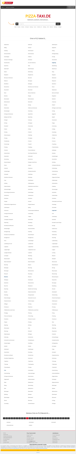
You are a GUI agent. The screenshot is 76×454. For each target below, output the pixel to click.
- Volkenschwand (31, 379)
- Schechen (54, 334)
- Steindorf (54, 352)
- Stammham (6, 352)
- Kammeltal (30, 219)
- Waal (5, 382)
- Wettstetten (54, 391)
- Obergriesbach (31, 294)
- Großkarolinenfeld (32, 171)
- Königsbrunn (30, 237)
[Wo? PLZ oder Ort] (37, 24)
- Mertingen (6, 270)
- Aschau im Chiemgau (8, 59)
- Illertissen (6, 210)
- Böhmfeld (30, 101)
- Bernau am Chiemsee (8, 77)
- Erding (29, 129)
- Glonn (5, 165)
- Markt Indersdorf (7, 261)
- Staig (53, 349)
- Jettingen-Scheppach (8, 219)
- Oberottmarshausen (56, 297)
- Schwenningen (7, 343)
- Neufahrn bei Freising (32, 288)
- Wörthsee (30, 400)
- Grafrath (6, 168)
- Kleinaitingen (7, 228)
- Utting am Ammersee (8, 376)
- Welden (53, 388)
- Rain (53, 322)
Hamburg (44, 26)
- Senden (29, 346)
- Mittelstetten (31, 270)
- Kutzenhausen (31, 234)
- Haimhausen (30, 180)
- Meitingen (6, 267)
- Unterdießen (30, 370)
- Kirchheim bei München (9, 225)
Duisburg (31, 26)
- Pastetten (30, 307)
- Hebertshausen (7, 186)
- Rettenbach (6, 328)
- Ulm (5, 370)
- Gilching (53, 162)
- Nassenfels (54, 279)
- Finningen (30, 138)
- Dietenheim (6, 107)
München (51, 26)
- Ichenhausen (6, 207)
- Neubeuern (30, 285)
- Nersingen (54, 282)
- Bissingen (30, 80)
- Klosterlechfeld (31, 228)
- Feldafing (30, 135)
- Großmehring (55, 171)
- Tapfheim (6, 361)
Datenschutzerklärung (7, 436)
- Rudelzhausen (7, 334)
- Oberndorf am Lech (32, 297)
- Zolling (53, 400)
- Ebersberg (30, 111)
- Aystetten (6, 65)
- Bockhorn (54, 83)
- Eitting (5, 123)
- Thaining (6, 364)
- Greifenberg (54, 168)
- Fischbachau (6, 141)
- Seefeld (5, 346)
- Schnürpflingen (55, 337)
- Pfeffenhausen (55, 310)
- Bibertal (6, 80)
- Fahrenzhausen (7, 135)
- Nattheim (6, 282)
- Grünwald (6, 174)
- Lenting (53, 252)
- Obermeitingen (7, 297)
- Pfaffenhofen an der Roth (33, 310)
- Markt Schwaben (31, 261)
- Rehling (29, 325)
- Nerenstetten (31, 282)
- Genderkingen (55, 156)
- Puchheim (6, 319)
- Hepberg (54, 186)
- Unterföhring (54, 370)
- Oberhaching (54, 294)
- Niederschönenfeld (32, 291)
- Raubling (6, 325)
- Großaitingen (7, 171)
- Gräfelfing (30, 174)
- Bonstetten (6, 86)
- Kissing (53, 225)
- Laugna (53, 249)
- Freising (5, 147)
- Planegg (6, 313)
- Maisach (53, 255)
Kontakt (5, 440)
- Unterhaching (7, 373)
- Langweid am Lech (31, 249)
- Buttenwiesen (31, 98)
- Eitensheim (54, 120)
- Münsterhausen (55, 276)
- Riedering (54, 328)
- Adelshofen (6, 44)
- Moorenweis (54, 270)
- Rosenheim (54, 331)
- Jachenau (8, 422)
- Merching (30, 267)
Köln (48, 26)
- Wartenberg (30, 385)
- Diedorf (53, 104)
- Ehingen (6, 120)
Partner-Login (6, 442)
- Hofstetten (6, 195)
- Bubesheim (54, 89)
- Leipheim (30, 252)
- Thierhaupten (31, 364)
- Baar (29, 65)
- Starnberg (30, 352)
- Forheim (30, 141)
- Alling (53, 50)
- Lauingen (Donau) (7, 252)
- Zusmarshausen (31, 403)
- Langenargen (54, 243)
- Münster (30, 276)
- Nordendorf (54, 291)
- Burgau (29, 95)
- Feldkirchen (54, 135)
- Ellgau (53, 123)
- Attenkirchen (7, 62)
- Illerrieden (54, 207)
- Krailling (30, 231)
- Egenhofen (30, 114)
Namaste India (54, 441)
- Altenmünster (31, 53)
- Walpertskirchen (55, 382)
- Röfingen (30, 334)
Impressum (5, 434)
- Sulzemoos (30, 358)
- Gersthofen (54, 159)
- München (6, 276)
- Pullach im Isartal (31, 319)
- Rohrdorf (30, 331)
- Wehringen (54, 385)
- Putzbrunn (54, 319)
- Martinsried (54, 261)
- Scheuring (6, 337)
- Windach (30, 394)
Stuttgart (59, 26)
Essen (35, 26)
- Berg (53, 71)
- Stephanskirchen (55, 355)
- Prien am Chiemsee (8, 316)
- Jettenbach (31, 422)
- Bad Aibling (54, 65)
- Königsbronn (7, 237)
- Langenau (6, 246)
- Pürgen (5, 322)
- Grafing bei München (56, 165)
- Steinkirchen (30, 355)
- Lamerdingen (31, 240)
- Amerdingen (6, 56)
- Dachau (5, 104)
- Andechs (30, 56)
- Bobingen (30, 83)
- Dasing (29, 104)
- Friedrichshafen (55, 147)
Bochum (19, 26)
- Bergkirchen (30, 74)
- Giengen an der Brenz (32, 162)
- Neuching (6, 288)
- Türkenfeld (54, 367)
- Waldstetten (30, 382)
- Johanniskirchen (9, 425)
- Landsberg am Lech (8, 243)
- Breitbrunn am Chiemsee (33, 86)
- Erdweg (53, 129)
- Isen (53, 213)
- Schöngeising (54, 343)
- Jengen (29, 216)
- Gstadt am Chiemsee (8, 177)
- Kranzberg (54, 231)
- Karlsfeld (54, 219)
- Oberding (6, 294)
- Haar (5, 180)
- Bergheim (6, 74)
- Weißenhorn (30, 388)
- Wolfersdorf (30, 397)
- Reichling (54, 325)
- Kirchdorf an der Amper (56, 222)
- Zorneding (6, 403)
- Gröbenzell (54, 174)
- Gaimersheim (7, 153)
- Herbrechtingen (7, 189)
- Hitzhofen (54, 192)
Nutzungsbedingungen (7, 437)
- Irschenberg (30, 213)
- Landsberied (30, 243)
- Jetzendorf (53, 422)
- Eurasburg (54, 132)
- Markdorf (54, 258)
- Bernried (30, 77)
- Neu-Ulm (6, 285)
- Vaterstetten (30, 376)
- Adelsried (30, 44)
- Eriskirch (30, 132)
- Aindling (6, 50)
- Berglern (54, 74)
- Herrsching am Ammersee (9, 192)
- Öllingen (54, 403)
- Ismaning (6, 216)
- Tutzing (29, 367)
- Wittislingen (6, 397)
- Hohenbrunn (30, 195)
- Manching (30, 258)
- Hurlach (29, 201)
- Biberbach (54, 77)
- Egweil (53, 117)
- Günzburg (30, 177)
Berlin (16, 26)
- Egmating (30, 117)
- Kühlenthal (54, 234)
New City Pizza (55, 438)
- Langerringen (7, 249)
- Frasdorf (30, 144)
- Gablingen (54, 150)
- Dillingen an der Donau (56, 107)
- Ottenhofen (54, 304)
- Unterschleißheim (55, 373)
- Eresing (5, 132)
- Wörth (5, 400)
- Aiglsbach (54, 47)
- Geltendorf (30, 156)
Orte (4, 433)
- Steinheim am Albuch (8, 355)
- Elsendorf (6, 126)
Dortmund (27, 26)
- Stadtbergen (30, 349)
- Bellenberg (30, 71)
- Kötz (5, 240)
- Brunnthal (30, 89)
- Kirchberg (30, 222)
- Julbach (30, 425)
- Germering (6, 159)
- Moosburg (30, 273)
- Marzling (6, 264)
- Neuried (53, 288)
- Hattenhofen (54, 183)
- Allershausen (30, 50)
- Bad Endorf (6, 68)
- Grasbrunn (30, 168)
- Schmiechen (30, 337)
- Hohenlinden (54, 195)
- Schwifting (30, 343)
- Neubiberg (54, 285)
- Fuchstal (6, 150)
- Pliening (30, 313)
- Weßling (6, 394)
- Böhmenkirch (7, 101)
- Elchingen (30, 123)
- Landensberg (54, 240)
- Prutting (54, 316)
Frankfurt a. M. (39, 26)
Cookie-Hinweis (6, 439)
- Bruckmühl (6, 89)
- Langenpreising (55, 246)
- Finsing (53, 138)
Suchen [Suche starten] (58, 23)
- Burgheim (54, 95)
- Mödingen (6, 279)
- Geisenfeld (6, 156)
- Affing (5, 47)
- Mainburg (30, 255)
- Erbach (5, 129)
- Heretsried (30, 189)
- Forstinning (6, 144)
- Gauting (53, 153)
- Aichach (29, 47)
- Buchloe (6, 95)
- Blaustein (54, 80)
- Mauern (29, 264)
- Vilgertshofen (55, 376)
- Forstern (54, 141)
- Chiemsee (54, 101)
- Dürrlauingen (7, 111)
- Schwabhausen (31, 340)
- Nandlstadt (30, 279)
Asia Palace (54, 436)
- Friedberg (30, 147)
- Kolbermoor (54, 228)
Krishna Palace (54, 442)
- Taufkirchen (30, 361)
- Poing (53, 313)
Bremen (22, 26)
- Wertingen (6, 391)
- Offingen (6, 304)
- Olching (29, 304)
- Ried (29, 328)
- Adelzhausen (54, 44)
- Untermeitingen (31, 373)
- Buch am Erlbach (55, 92)
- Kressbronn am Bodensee (9, 234)
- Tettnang (54, 361)
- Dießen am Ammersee (32, 107)
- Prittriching (30, 316)
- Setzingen (54, 346)
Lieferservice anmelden (10, 7)
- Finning (5, 138)
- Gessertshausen (7, 162)
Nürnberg (55, 26)
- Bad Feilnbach (31, 68)
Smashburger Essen (55, 439)
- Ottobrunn (6, 307)
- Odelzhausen (54, 300)
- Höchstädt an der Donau (57, 201)
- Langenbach (30, 246)
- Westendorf (30, 391)
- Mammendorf (7, 258)
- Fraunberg (54, 144)
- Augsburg (54, 62)
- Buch (5, 92)
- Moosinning (54, 273)
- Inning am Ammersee (8, 213)
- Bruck (53, 86)
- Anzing (53, 56)
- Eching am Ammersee (8, 114)
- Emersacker (30, 126)
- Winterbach (54, 394)
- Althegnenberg (55, 53)
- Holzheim (6, 198)
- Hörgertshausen (31, 204)
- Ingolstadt (54, 210)
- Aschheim (30, 59)
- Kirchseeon (30, 225)
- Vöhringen (54, 379)
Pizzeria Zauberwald (56, 435)
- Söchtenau (54, 358)
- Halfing (5, 183)
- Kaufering (6, 222)
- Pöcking (29, 322)
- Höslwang (54, 204)
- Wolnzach (54, 397)
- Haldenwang (54, 180)
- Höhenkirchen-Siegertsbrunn (10, 204)
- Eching (53, 111)
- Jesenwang (54, 216)
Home (3, 7)
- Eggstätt (54, 114)
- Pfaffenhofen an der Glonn (9, 310)
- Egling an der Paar (7, 117)
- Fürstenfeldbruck (31, 150)
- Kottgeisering (7, 231)
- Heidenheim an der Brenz (33, 186)
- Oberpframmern (7, 300)
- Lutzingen (6, 255)
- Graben (29, 165)
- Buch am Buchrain (31, 92)
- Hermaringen (54, 189)
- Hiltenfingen (30, 192)
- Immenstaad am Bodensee (33, 210)
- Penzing (53, 307)
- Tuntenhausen (7, 367)
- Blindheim (6, 83)
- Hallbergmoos (31, 183)
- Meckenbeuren (55, 264)
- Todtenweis (54, 364)
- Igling (29, 207)
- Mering (53, 267)
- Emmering (54, 126)
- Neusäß (5, 291)
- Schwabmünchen (55, 340)
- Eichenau (30, 120)
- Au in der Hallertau (32, 62)
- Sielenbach (6, 349)
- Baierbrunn (54, 68)
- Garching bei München (32, 153)
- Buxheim (54, 98)
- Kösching (54, 237)
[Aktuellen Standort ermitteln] (17, 24)
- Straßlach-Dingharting (8, 358)
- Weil (5, 388)
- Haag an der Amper (56, 177)
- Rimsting (6, 331)
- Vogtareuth (6, 379)
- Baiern (5, 71)
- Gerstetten (30, 159)
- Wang (5, 385)
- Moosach (6, 273)
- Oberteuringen (31, 300)
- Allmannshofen (7, 53)
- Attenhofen (54, 59)
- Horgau (5, 201)
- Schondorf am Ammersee (9, 340)
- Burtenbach (6, 98)
